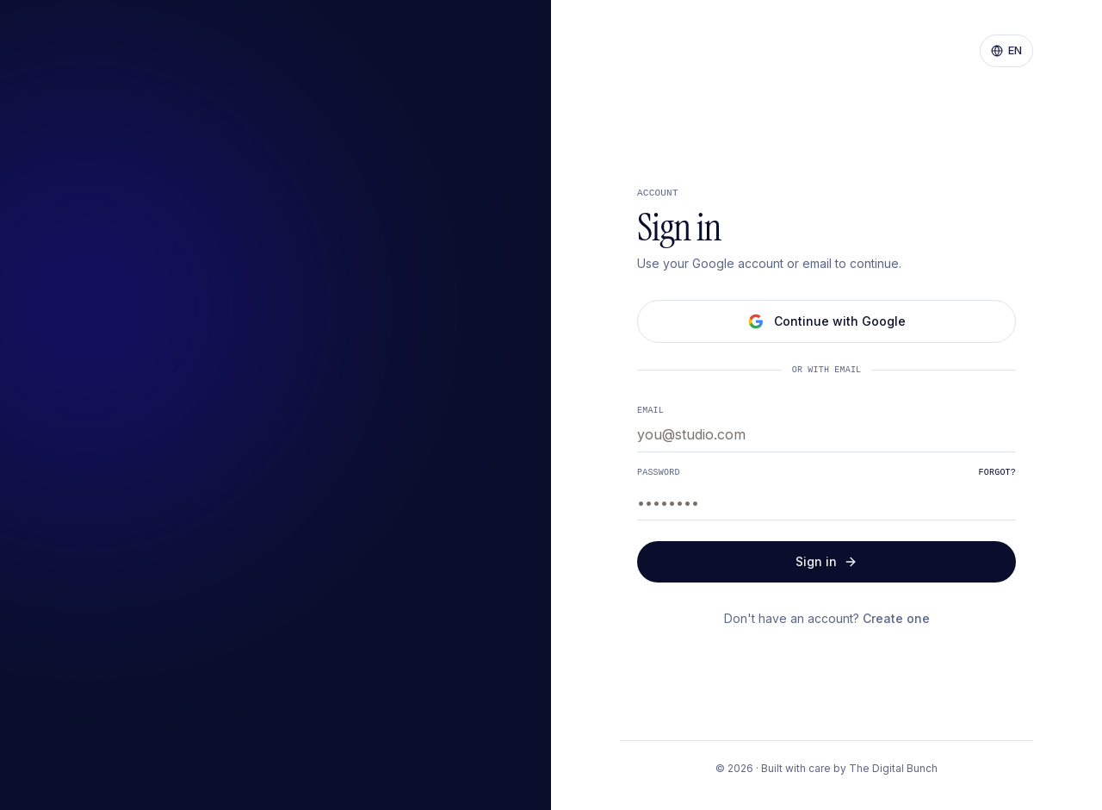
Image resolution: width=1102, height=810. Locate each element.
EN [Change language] (1006, 50)
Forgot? (997, 472)
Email (650, 409)
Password (658, 472)
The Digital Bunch (893, 768)
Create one (896, 618)
